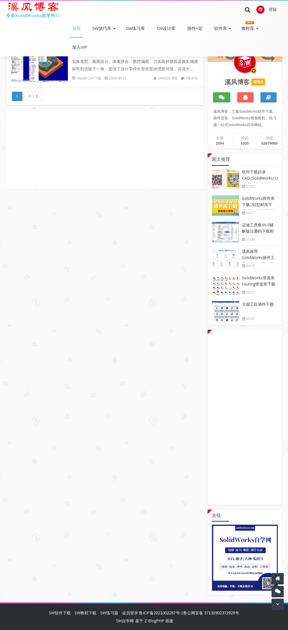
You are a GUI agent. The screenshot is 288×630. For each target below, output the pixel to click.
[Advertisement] (105, 149)
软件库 (220, 28)
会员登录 (130, 612)
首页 (76, 28)
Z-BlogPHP (154, 620)
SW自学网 (125, 620)
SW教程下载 (86, 612)
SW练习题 (109, 612)
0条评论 (192, 78)
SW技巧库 (101, 28)
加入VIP (79, 47)
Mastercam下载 (89, 78)
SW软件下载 (60, 612)
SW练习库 (135, 28)
